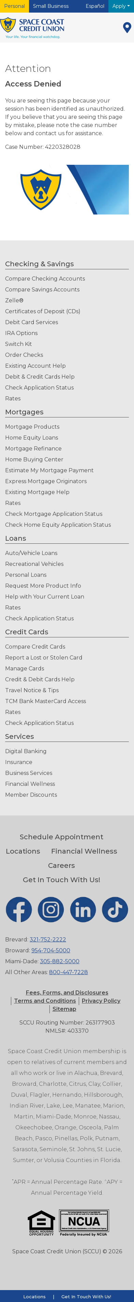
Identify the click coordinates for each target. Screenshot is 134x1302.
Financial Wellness (30, 784)
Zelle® (14, 300)
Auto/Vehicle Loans (31, 553)
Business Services (28, 773)
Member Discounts (31, 795)
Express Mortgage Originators (46, 481)
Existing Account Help (35, 366)
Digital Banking (26, 751)
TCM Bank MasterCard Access (45, 701)
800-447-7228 (68, 972)
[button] (45, 1001)
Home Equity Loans (31, 437)
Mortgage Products (32, 427)
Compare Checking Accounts (45, 278)
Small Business (51, 6)
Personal (14, 6)
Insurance (18, 762)
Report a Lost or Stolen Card (44, 657)
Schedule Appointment (61, 837)
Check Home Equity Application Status (58, 525)
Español (95, 6)
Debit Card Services (31, 322)
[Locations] (127, 27)
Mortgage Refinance (33, 448)
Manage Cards (24, 668)
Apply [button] (120, 6)
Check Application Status (39, 387)
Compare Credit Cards (35, 647)
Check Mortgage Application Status (53, 514)
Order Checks (24, 355)
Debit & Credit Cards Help (40, 377)
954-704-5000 (50, 950)
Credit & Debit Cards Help (40, 679)
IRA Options (21, 333)
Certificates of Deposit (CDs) (42, 311)
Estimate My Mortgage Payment (49, 470)
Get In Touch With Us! (61, 880)
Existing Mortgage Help (37, 492)
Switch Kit (18, 344)
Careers (61, 865)
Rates (12, 398)
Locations (23, 851)
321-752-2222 (48, 939)
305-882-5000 (59, 961)
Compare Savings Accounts (42, 289)
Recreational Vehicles (34, 564)
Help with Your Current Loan (44, 596)
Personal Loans (25, 575)
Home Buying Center (34, 459)
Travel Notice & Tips (32, 690)
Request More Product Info (43, 586)
